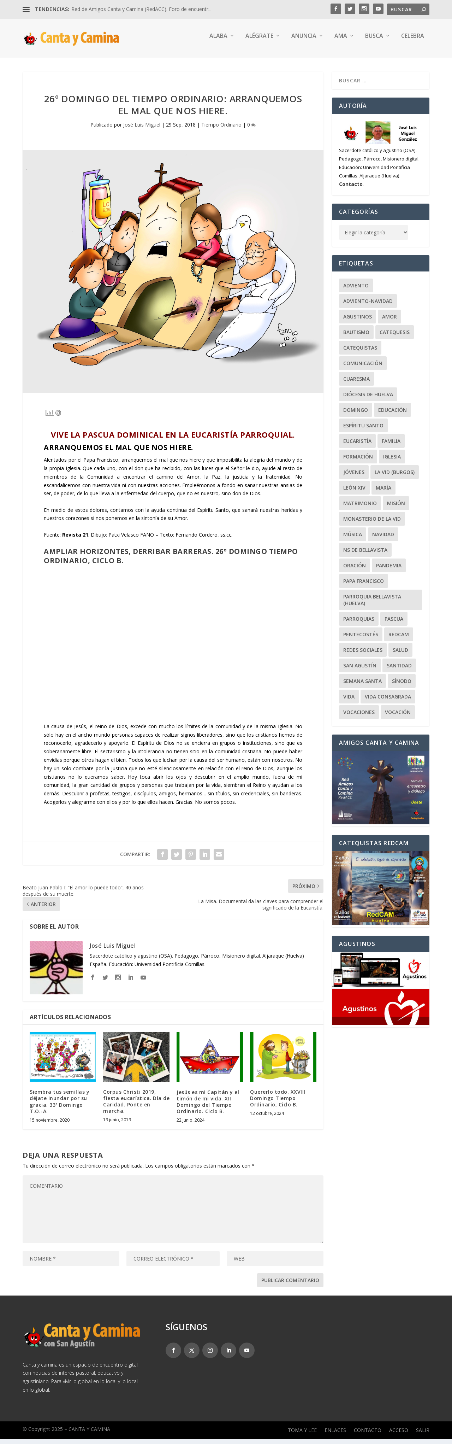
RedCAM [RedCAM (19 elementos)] (398, 639)
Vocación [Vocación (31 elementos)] (398, 717)
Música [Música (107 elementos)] (352, 539)
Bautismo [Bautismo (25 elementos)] (356, 337)
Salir (422, 1435)
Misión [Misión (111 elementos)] (396, 508)
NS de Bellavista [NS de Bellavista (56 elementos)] (365, 554)
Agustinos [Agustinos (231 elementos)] (357, 321)
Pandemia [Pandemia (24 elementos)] (389, 570)
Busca (374, 41)
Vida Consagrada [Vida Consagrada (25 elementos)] (388, 701)
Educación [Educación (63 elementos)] (392, 414)
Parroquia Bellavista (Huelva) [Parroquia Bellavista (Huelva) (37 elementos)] (372, 605)
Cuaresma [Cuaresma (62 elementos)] (356, 383)
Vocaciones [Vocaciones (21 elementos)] (359, 717)
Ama (340, 41)
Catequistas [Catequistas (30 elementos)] (360, 352)
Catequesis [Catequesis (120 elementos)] (395, 337)
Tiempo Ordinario (221, 129)
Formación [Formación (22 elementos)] (358, 461)
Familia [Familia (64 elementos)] (391, 446)
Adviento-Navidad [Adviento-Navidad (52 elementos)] (368, 306)
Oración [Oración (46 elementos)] (354, 570)
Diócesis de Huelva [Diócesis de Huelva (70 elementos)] (368, 399)
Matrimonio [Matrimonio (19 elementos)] (360, 508)
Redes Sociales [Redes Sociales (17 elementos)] (362, 654)
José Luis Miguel (141, 129)
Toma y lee (302, 1435)
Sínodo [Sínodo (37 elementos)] (401, 686)
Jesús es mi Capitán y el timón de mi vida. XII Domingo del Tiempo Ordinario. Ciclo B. (208, 1107)
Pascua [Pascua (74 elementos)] (394, 623)
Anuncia (303, 41)
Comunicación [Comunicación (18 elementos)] (362, 368)
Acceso (398, 1435)
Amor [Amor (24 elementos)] (389, 321)
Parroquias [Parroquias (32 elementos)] (358, 623)
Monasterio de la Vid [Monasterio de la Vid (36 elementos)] (372, 523)
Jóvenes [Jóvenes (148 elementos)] (353, 477)
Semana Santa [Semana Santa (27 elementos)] (362, 686)
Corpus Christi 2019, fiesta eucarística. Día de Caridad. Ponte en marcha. (136, 1106)
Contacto (367, 1435)
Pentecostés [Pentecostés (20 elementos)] (360, 639)
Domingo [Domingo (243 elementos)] (355, 414)
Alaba (218, 41)
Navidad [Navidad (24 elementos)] (383, 539)
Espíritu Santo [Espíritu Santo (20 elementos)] (363, 430)
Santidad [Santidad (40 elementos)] (399, 670)
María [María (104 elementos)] (383, 492)
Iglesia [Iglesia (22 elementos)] (392, 461)
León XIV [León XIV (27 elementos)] (354, 492)
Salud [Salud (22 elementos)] (400, 654)
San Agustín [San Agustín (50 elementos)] (359, 670)
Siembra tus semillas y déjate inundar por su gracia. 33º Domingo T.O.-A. (59, 1106)
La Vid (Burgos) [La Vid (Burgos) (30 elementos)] (395, 477)
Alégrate (259, 41)
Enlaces (335, 1435)
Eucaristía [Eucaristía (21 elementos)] (357, 446)
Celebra (412, 41)
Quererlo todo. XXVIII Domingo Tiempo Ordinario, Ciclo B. (277, 1103)
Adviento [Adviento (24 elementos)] (356, 290)
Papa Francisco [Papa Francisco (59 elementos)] (363, 586)
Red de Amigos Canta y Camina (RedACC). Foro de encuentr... (141, 9)
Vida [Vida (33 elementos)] (349, 701)
